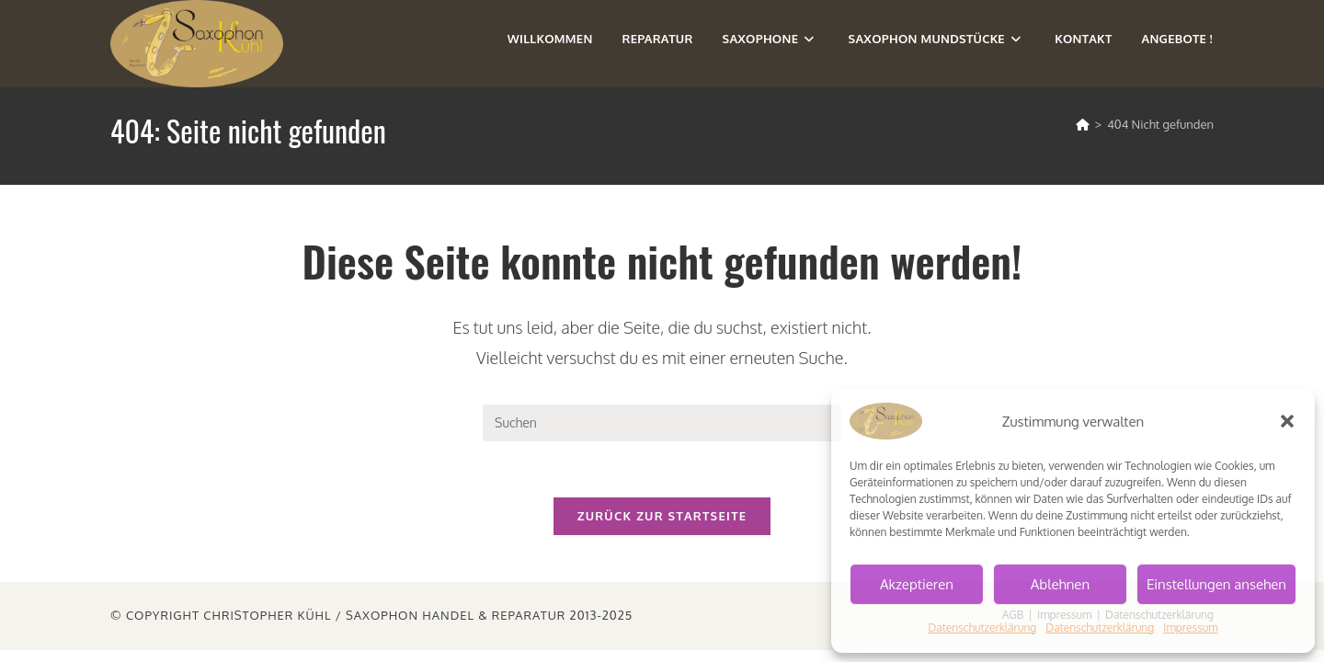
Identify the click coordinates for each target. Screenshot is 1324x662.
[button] (1287, 421)
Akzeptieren (916, 584)
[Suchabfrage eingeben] (662, 423)
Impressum (1190, 627)
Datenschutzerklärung (982, 627)
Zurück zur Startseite (662, 515)
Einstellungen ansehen (1216, 584)
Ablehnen (1060, 584)
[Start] (1083, 124)
